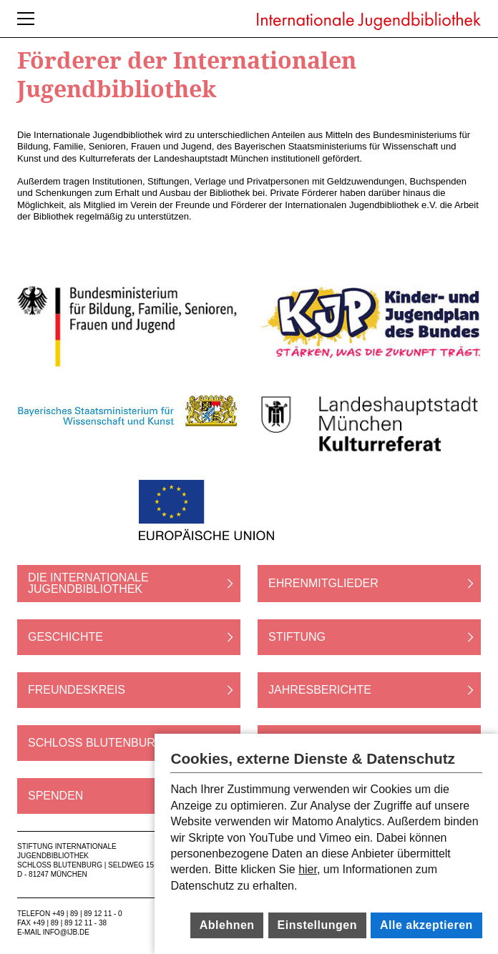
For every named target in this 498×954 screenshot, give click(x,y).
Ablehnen (227, 925)
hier (307, 869)
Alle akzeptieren (426, 925)
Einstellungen (317, 925)
